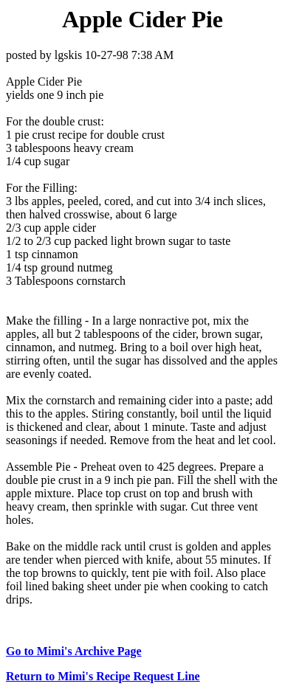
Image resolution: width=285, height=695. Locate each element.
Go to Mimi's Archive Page (74, 651)
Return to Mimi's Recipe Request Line (103, 676)
